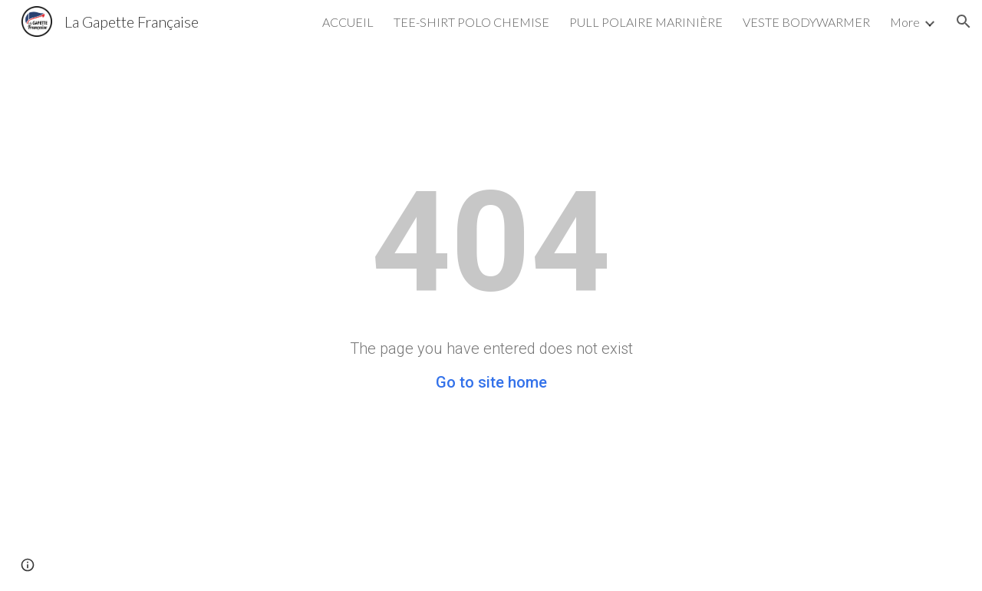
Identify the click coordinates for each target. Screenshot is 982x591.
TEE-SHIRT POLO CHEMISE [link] (471, 22)
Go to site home (491, 382)
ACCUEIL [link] (348, 22)
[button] (963, 21)
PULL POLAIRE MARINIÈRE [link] (646, 22)
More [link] (905, 22)
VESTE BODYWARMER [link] (806, 22)
